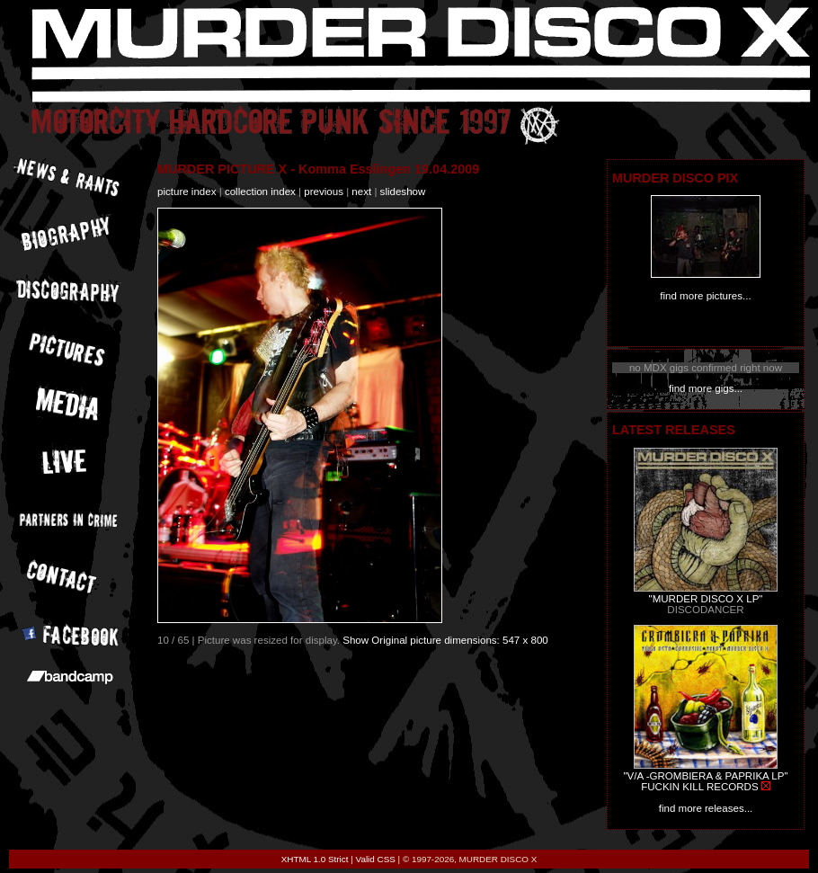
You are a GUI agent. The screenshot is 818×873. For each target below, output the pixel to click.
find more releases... (706, 808)
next (361, 191)
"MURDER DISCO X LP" (706, 598)
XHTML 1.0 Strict (315, 859)
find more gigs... (705, 388)
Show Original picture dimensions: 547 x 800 (445, 640)
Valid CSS (376, 859)
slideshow (403, 191)
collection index (260, 191)
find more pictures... (705, 295)
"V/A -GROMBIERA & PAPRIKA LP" (705, 776)
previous (323, 191)
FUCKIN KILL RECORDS (699, 786)
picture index (186, 191)
